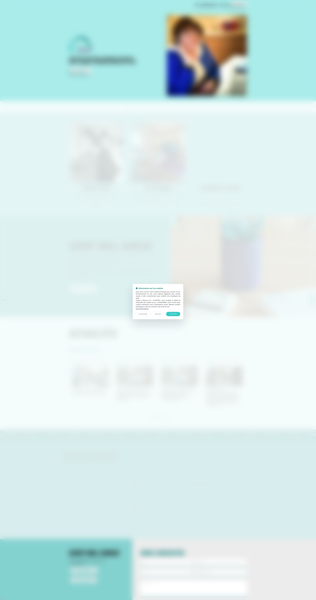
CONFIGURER (142, 314)
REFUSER (158, 314)
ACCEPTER (173, 314)
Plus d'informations (142, 309)
